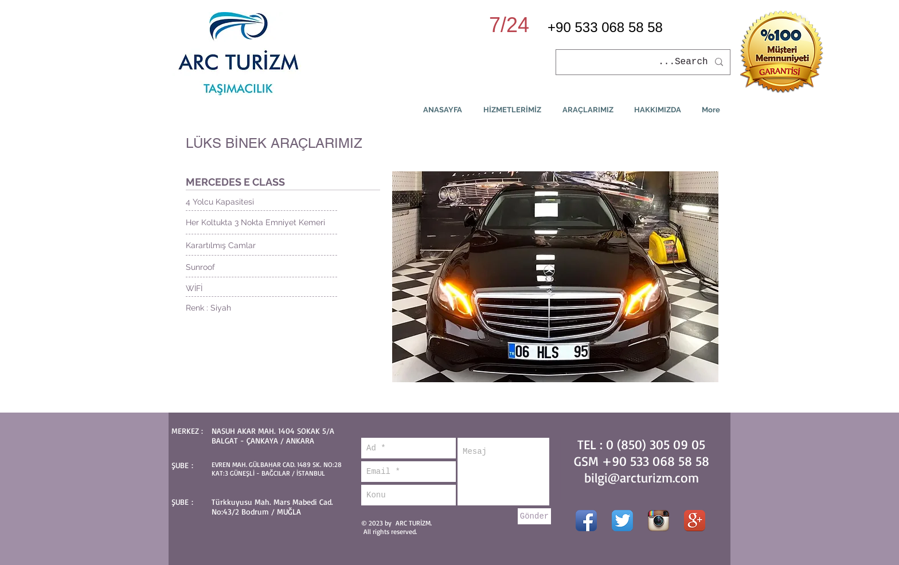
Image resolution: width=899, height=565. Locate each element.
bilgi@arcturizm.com (641, 477)
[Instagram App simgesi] (658, 520)
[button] (555, 276)
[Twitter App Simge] (622, 520)
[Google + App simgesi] (694, 520)
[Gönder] (534, 516)
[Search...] (644, 62)
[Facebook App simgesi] (586, 520)
